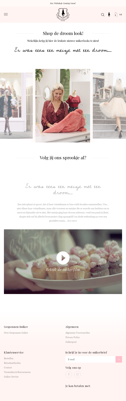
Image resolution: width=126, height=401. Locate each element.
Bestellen (8, 358)
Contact (8, 367)
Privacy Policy (72, 337)
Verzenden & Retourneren (17, 372)
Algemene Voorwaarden (77, 332)
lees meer (72, 220)
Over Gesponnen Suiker (16, 332)
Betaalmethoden (12, 363)
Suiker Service (11, 376)
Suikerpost (71, 342)
